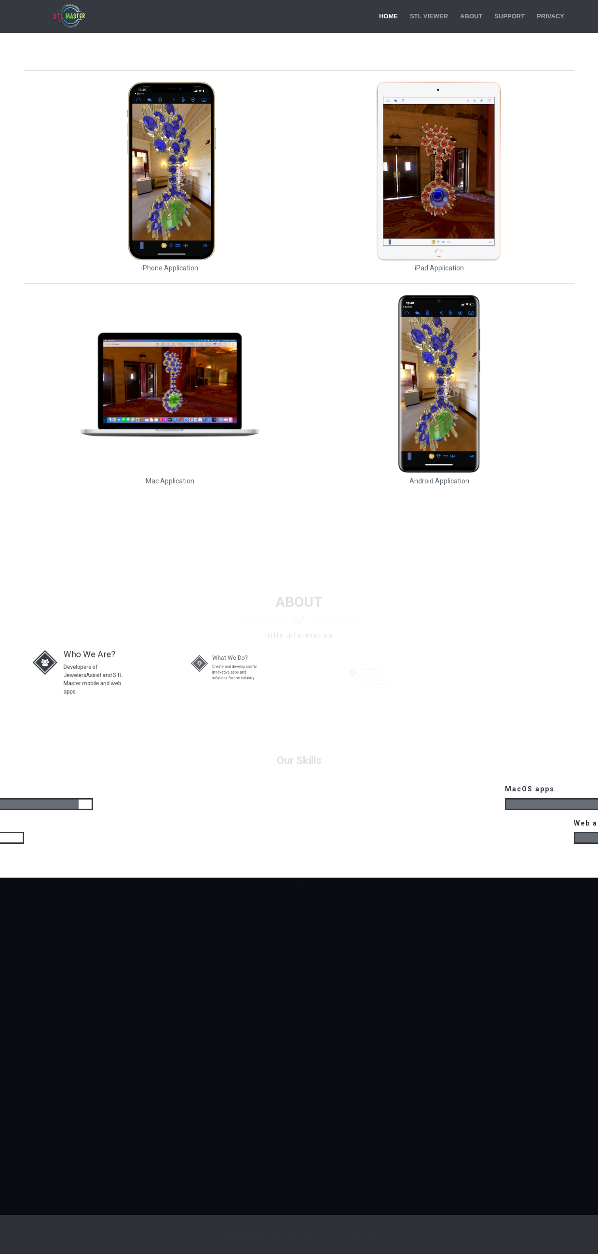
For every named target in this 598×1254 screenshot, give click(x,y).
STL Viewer (429, 16)
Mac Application (170, 481)
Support (509, 16)
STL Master (70, 16)
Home (388, 16)
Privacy (550, 16)
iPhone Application (169, 268)
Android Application (439, 481)
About (471, 16)
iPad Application (439, 268)
